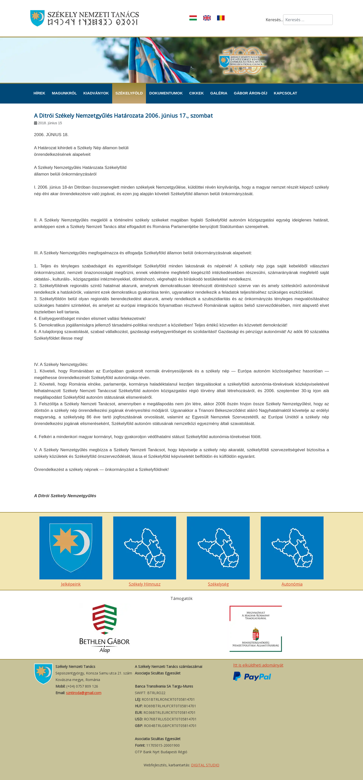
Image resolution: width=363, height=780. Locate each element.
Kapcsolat (285, 93)
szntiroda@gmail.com (83, 692)
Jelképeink (70, 551)
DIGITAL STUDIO (205, 765)
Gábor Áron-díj (250, 93)
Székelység (218, 551)
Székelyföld (129, 93)
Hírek (39, 93)
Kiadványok (96, 93)
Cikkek (196, 93)
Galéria (218, 93)
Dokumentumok (166, 93)
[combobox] (308, 19)
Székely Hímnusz (144, 551)
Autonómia (292, 551)
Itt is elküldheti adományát (258, 665)
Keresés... (274, 19)
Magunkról (64, 93)
